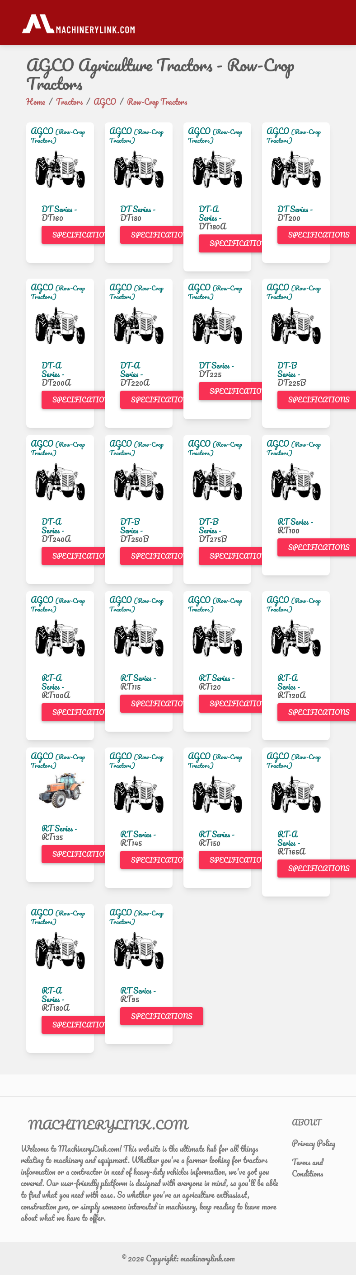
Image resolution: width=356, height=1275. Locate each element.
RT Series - (295, 521)
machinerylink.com (207, 1258)
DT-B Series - (288, 369)
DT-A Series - (210, 213)
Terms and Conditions (307, 1168)
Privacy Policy (313, 1143)
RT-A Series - (53, 682)
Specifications (83, 235)
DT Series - (59, 209)
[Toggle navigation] (329, 22)
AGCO (42, 131)
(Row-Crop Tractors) (58, 135)
